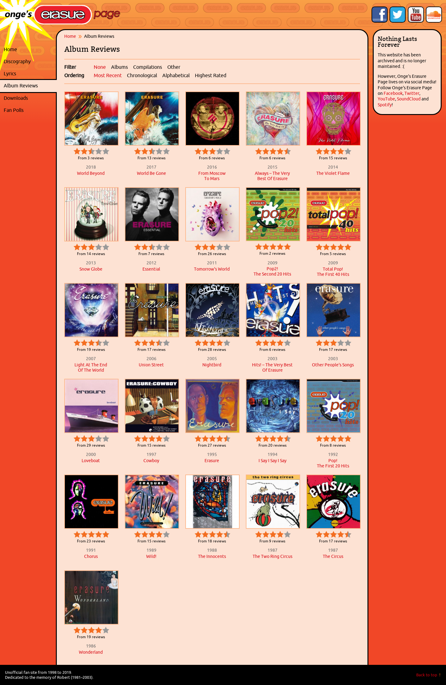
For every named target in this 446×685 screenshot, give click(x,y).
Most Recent (108, 75)
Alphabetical (176, 75)
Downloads (29, 98)
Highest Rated (210, 75)
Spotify (385, 104)
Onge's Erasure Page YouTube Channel (416, 15)
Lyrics (29, 73)
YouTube (386, 98)
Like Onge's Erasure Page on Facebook (380, 15)
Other (173, 67)
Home (10, 49)
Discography (29, 61)
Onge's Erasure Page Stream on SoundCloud (434, 15)
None (100, 67)
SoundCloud (409, 98)
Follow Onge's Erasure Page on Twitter (398, 15)
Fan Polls (29, 110)
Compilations (147, 67)
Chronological (142, 75)
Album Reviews (21, 85)
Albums (119, 67)
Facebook (393, 93)
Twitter (411, 93)
